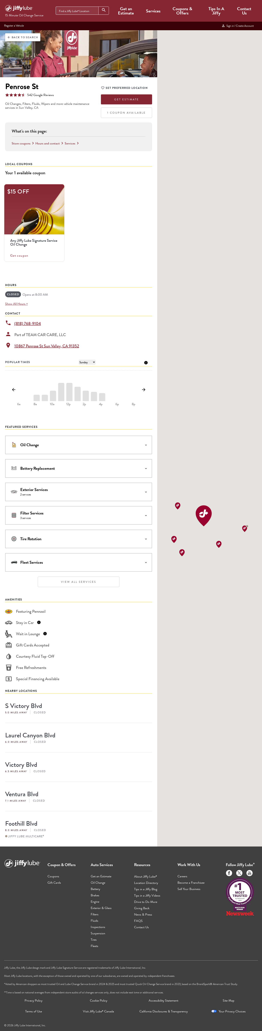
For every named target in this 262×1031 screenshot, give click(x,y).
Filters (94, 914)
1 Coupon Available (126, 113)
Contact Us (244, 11)
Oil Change (98, 882)
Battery (95, 889)
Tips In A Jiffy (216, 11)
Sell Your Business (188, 889)
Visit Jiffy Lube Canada (98, 1011)
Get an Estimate (126, 11)
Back (22, 37)
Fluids (94, 920)
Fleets (94, 946)
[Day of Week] (87, 362)
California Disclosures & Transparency (163, 1011)
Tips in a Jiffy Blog (145, 889)
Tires (94, 939)
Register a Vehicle (14, 25)
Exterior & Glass (101, 908)
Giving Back (141, 908)
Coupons (53, 876)
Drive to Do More (145, 901)
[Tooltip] (146, 362)
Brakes (95, 895)
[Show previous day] (13, 390)
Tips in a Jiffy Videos (147, 895)
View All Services (78, 582)
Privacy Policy (33, 1000)
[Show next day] (143, 390)
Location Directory (146, 882)
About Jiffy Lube (145, 876)
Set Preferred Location (124, 88)
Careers (182, 876)
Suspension (98, 933)
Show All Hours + (16, 303)
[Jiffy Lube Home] (19, 9)
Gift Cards (54, 882)
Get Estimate (126, 99)
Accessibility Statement (163, 1000)
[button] (203, 516)
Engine (95, 901)
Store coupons (23, 143)
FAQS (138, 920)
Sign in (237, 26)
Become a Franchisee (190, 882)
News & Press (143, 914)
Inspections (98, 927)
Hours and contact (50, 143)
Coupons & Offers (182, 11)
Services (153, 11)
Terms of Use (33, 1011)
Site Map (228, 1000)
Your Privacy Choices (232, 1011)
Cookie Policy (98, 1000)
